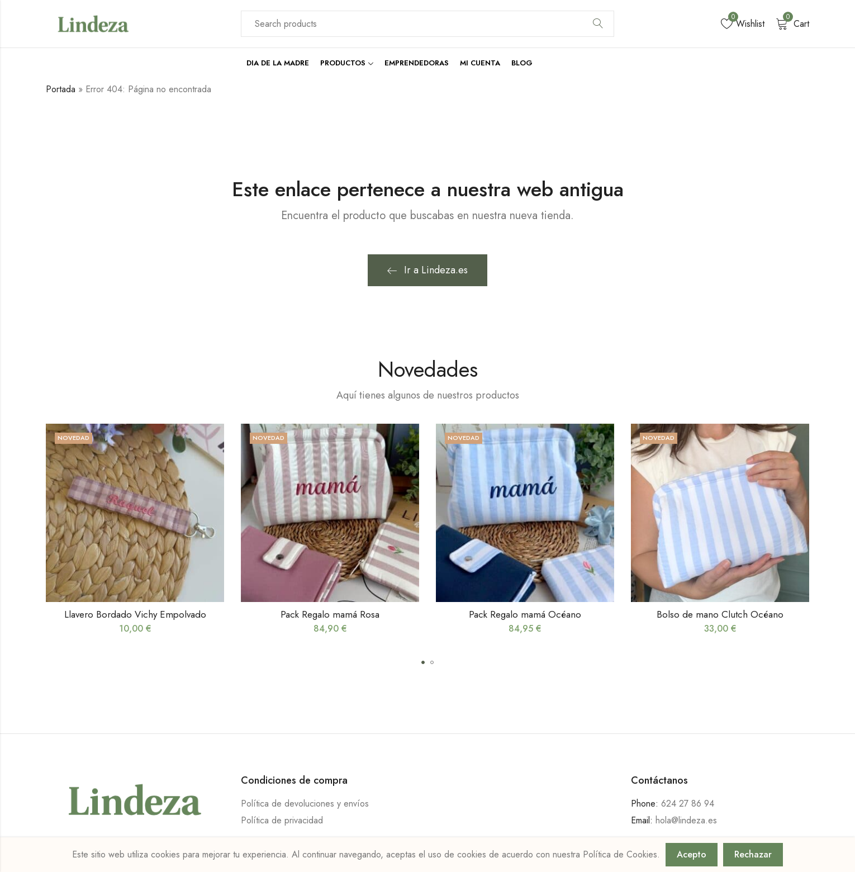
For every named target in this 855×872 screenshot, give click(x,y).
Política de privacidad (282, 820)
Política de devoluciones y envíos (305, 803)
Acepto (691, 854)
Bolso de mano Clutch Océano (720, 614)
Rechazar (753, 854)
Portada (60, 89)
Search (598, 24)
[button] (423, 662)
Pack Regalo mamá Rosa (330, 614)
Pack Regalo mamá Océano (525, 614)
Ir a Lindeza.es (427, 270)
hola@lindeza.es (686, 820)
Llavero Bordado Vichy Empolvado (135, 614)
